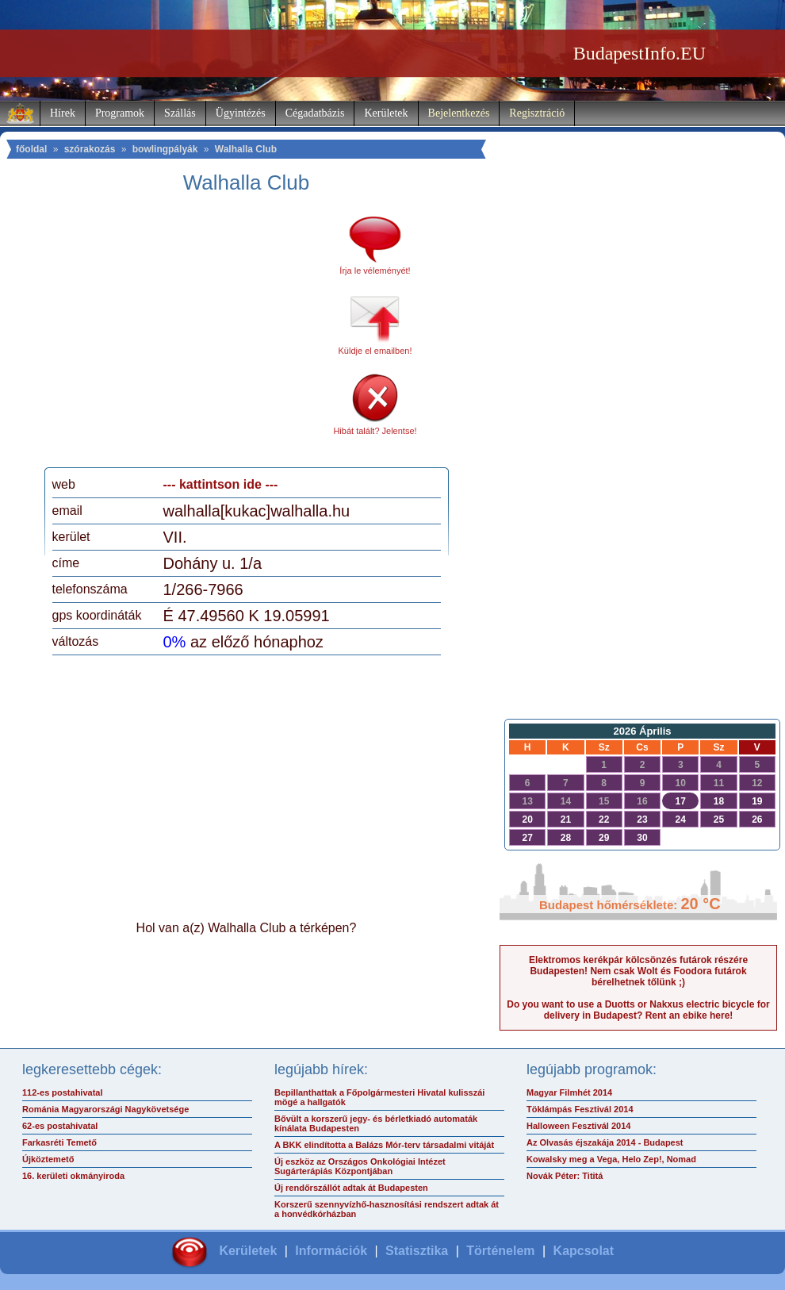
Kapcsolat (583, 1250)
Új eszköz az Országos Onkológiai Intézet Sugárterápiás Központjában (360, 1166)
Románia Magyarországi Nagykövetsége (105, 1109)
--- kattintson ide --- (220, 484)
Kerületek (386, 113)
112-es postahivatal (62, 1092)
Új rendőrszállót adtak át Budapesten (351, 1187)
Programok (119, 113)
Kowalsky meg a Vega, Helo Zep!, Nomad (611, 1159)
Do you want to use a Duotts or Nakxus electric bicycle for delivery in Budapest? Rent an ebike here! (638, 1010)
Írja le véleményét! (374, 270)
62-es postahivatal (60, 1126)
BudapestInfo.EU (639, 53)
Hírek (62, 113)
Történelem (500, 1250)
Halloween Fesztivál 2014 (578, 1126)
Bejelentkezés (459, 113)
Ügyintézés (241, 113)
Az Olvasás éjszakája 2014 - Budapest (605, 1142)
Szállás (180, 113)
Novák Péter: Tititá (565, 1176)
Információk (331, 1250)
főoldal (31, 149)
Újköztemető (48, 1159)
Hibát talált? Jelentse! (374, 431)
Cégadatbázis (315, 113)
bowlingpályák (165, 149)
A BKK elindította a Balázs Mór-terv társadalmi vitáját (384, 1145)
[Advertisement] (185, 336)
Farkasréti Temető (59, 1142)
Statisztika (416, 1250)
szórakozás (90, 149)
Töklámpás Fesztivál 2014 (580, 1109)
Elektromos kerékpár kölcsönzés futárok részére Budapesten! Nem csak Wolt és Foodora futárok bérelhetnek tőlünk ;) (638, 971)
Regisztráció (537, 113)
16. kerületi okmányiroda (73, 1176)
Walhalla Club (246, 149)
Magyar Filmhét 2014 (569, 1092)
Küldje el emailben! (375, 350)
